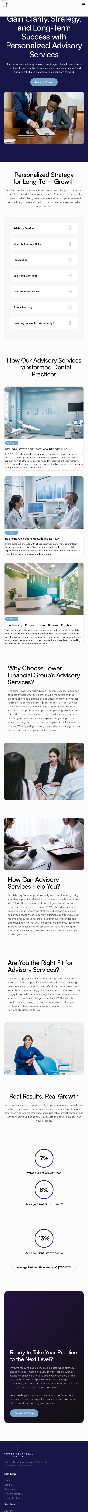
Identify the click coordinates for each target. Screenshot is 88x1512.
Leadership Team (12, 1498)
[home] (5, 3)
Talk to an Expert (44, 82)
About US (9, 1484)
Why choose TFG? (13, 1493)
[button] (82, 4)
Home (7, 1480)
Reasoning (9, 1489)
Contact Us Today (24, 1413)
